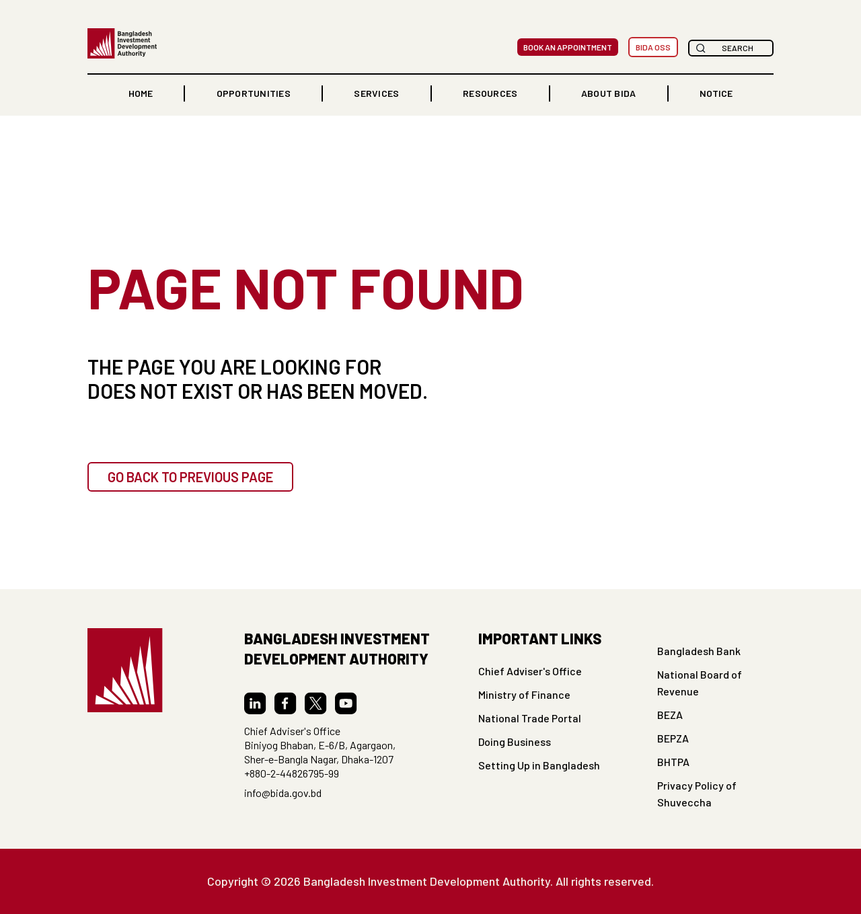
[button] (254, 93)
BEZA (670, 714)
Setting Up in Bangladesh (539, 765)
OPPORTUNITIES (254, 93)
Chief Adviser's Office (530, 670)
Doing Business (514, 741)
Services (376, 93)
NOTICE (716, 93)
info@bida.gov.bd (283, 792)
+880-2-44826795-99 (291, 773)
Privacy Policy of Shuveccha (697, 793)
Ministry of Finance (524, 694)
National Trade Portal (529, 718)
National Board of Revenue (699, 682)
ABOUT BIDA (608, 93)
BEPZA (673, 738)
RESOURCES (490, 93)
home (140, 93)
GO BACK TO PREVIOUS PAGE (190, 477)
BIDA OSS (653, 47)
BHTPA (673, 761)
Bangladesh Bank (699, 650)
